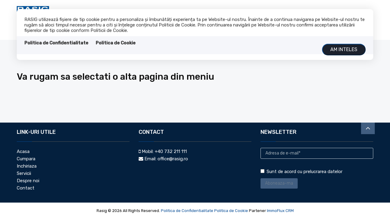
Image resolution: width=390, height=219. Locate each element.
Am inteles (343, 49)
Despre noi (28, 180)
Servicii (24, 173)
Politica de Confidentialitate (56, 43)
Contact (25, 188)
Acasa (23, 151)
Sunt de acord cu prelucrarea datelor (301, 171)
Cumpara (26, 159)
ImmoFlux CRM (280, 210)
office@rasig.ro (173, 159)
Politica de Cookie (116, 43)
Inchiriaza (27, 166)
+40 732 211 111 (171, 151)
